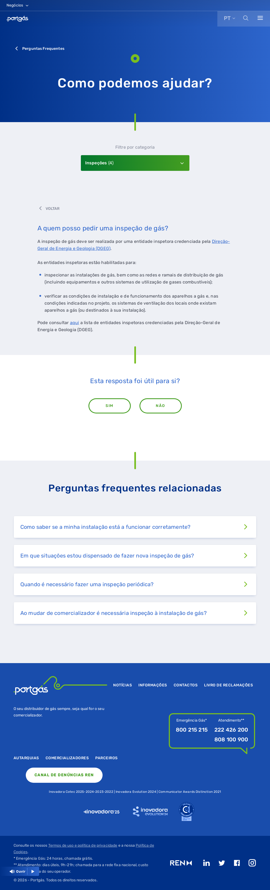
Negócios (18, 5)
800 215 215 (192, 729)
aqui (74, 322)
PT (227, 18)
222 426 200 (231, 729)
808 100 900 (231, 739)
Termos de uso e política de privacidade (82, 845)
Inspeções (99, 162)
